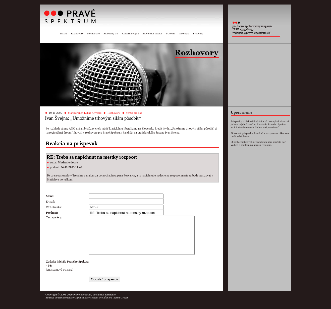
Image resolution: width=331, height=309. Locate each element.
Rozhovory (77, 33)
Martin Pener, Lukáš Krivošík (84, 112)
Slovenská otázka (152, 33)
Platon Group (120, 304)
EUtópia (170, 33)
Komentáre (93, 33)
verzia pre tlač (134, 112)
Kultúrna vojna (130, 33)
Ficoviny (198, 33)
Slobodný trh (110, 33)
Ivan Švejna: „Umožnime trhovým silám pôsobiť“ (93, 118)
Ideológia (184, 33)
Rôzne (63, 33)
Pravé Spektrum (82, 301)
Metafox (103, 304)
